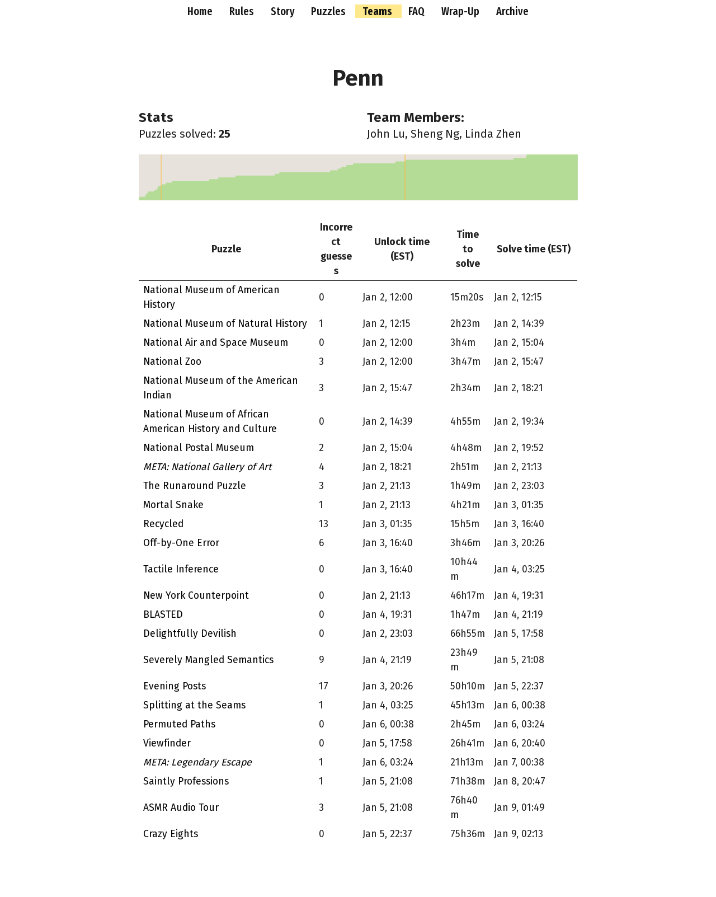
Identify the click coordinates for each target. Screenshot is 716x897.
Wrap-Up (461, 11)
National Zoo (172, 362)
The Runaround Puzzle (194, 486)
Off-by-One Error (181, 543)
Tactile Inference (181, 569)
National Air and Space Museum (215, 343)
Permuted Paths (179, 724)
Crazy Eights (170, 834)
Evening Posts (174, 686)
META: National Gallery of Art (207, 467)
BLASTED (163, 615)
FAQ (417, 11)
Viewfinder (167, 743)
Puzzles (329, 11)
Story (284, 11)
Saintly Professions (186, 781)
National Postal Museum (198, 448)
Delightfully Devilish (190, 634)
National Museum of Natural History (225, 324)
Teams (378, 11)
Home (201, 11)
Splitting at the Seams (194, 705)
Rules (242, 11)
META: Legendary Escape (197, 762)
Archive (512, 11)
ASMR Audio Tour (181, 808)
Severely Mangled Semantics (208, 660)
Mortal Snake (173, 505)
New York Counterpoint (196, 596)
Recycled (163, 524)
